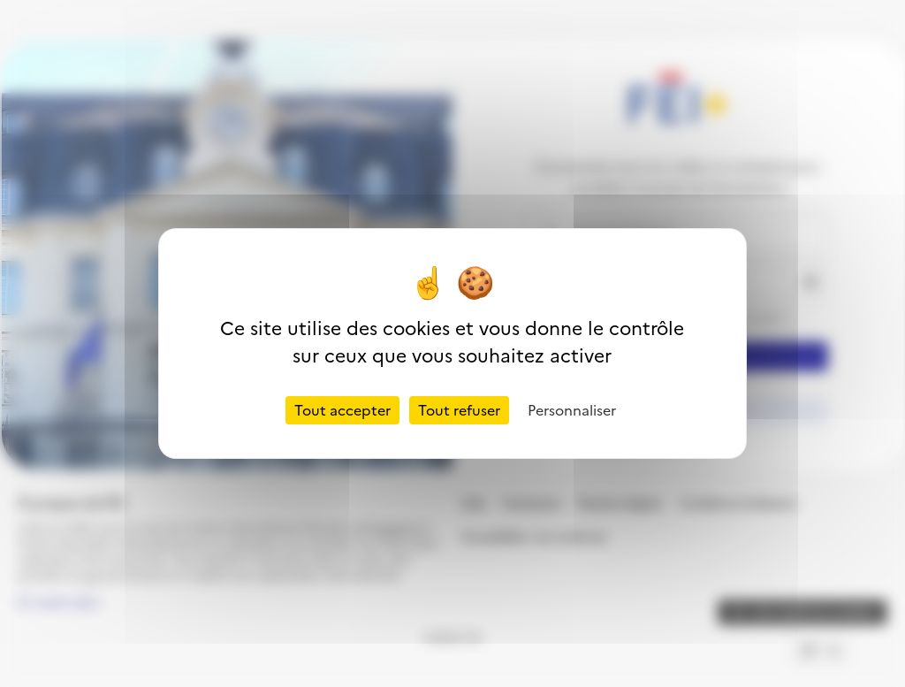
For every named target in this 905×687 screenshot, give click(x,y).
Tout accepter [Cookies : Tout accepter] (342, 410)
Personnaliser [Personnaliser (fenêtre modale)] (572, 410)
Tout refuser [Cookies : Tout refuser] (459, 410)
